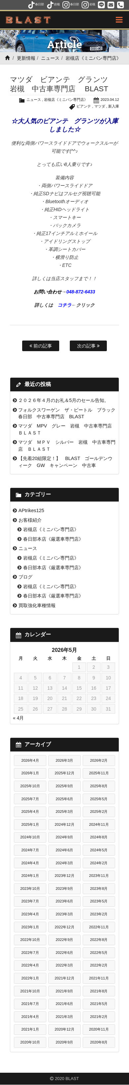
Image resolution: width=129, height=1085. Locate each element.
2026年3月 (64, 760)
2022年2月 (99, 965)
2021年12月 (64, 978)
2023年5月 (99, 901)
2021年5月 (99, 1004)
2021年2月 (99, 1017)
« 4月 (18, 718)
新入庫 (113, 106)
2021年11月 (98, 978)
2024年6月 (64, 850)
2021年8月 (99, 991)
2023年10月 (30, 889)
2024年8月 (99, 837)
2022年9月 (64, 940)
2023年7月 (30, 901)
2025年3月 (64, 812)
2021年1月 (30, 1029)
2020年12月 (64, 1029)
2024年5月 (99, 850)
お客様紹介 (30, 520)
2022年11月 (98, 927)
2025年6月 (64, 799)
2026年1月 (30, 773)
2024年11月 (98, 824)
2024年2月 (99, 863)
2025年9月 (64, 786)
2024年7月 (30, 850)
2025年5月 (99, 799)
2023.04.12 (110, 100)
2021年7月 (30, 1004)
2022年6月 (64, 953)
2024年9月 (64, 837)
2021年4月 (30, 1017)
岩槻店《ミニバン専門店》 (93, 58)
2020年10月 (30, 1042)
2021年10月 (30, 991)
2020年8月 (99, 1042)
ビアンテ (83, 106)
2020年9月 (64, 1042)
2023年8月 (99, 889)
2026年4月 (30, 760)
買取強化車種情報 (37, 605)
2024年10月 (30, 837)
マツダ (99, 106)
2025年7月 (30, 799)
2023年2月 (99, 914)
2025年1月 (30, 824)
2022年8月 (99, 940)
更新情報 (26, 58)
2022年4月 (30, 965)
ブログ (25, 577)
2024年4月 (30, 863)
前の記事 (40, 346)
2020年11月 (98, 1029)
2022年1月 (30, 978)
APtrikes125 (31, 510)
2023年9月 (64, 889)
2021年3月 (64, 1017)
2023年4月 (30, 914)
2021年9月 (64, 991)
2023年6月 (64, 901)
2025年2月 (99, 812)
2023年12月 (64, 876)
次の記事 (88, 346)
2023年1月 (30, 927)
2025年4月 (30, 812)
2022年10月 (30, 940)
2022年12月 (64, 927)
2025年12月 (64, 773)
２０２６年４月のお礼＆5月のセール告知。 (63, 400)
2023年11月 (98, 876)
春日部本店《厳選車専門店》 (53, 539)
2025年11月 (98, 773)
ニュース (50, 58)
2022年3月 (64, 965)
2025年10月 (30, 786)
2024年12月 (64, 824)
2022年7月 (30, 953)
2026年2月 (99, 760)
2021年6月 (64, 1004)
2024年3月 (64, 863)
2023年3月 (64, 914)
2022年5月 (99, 953)
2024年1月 (30, 876)
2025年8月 (99, 786)
